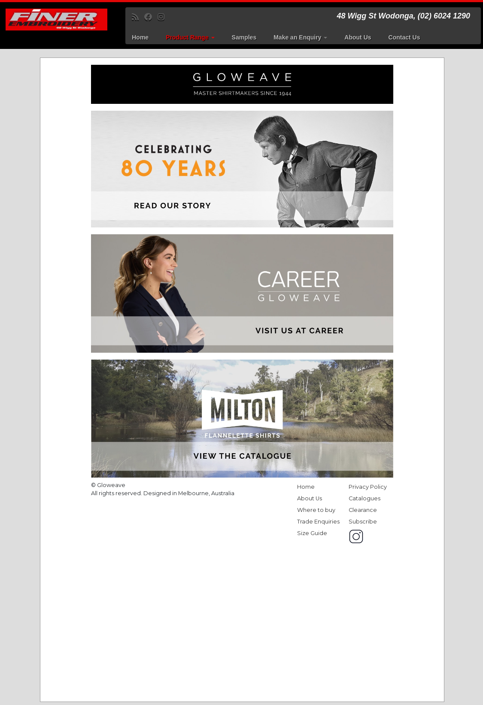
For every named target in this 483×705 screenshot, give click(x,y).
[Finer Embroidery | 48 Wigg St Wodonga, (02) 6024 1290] (56, 19)
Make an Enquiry (300, 37)
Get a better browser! (242, 379)
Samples (244, 37)
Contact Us (404, 37)
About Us (357, 37)
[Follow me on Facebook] (151, 17)
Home (140, 37)
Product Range (190, 37)
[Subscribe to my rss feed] (138, 17)
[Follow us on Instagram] (164, 17)
